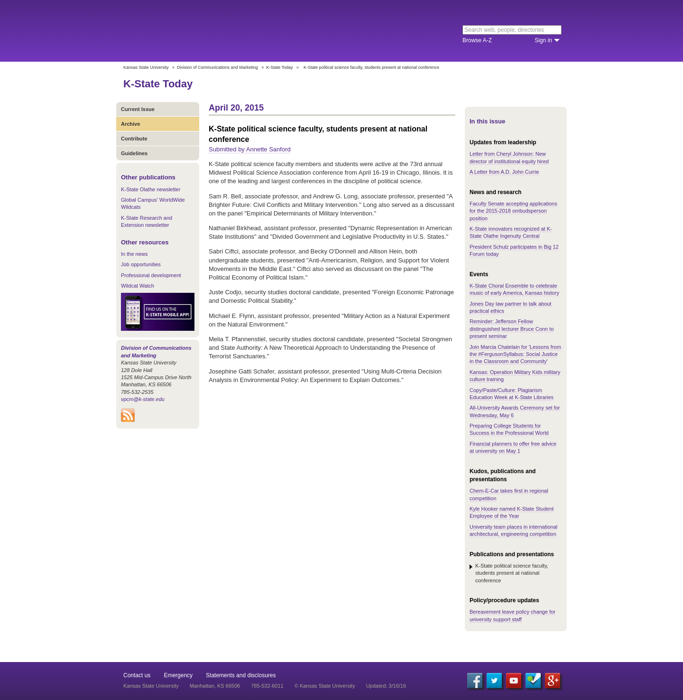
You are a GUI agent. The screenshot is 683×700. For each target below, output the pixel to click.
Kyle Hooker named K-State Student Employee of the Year (512, 512)
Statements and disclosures (241, 675)
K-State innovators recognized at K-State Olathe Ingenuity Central (511, 232)
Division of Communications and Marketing (217, 67)
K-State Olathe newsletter (150, 189)
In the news (134, 254)
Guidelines (134, 153)
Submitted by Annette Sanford (250, 149)
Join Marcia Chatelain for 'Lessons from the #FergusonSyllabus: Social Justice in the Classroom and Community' (515, 354)
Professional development (151, 275)
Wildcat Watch (137, 286)
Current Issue (138, 109)
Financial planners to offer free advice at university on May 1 (513, 447)
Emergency (178, 675)
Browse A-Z (477, 40)
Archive (130, 124)
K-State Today (279, 67)
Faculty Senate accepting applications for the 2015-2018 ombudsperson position (513, 211)
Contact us (136, 675)
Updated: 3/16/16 (386, 686)
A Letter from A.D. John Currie (504, 172)
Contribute (134, 138)
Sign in (543, 40)
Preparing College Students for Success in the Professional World (509, 429)
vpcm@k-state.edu (143, 399)
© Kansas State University (325, 686)
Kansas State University (200, 31)
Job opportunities (141, 264)
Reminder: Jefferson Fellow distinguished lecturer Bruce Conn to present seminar (512, 328)
